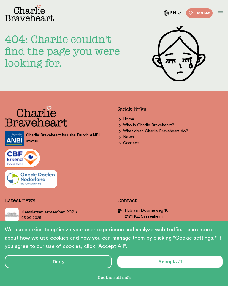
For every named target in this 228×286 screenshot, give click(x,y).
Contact (128, 143)
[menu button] (220, 13)
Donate (199, 12)
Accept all (170, 261)
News (126, 137)
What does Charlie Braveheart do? (153, 131)
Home (126, 119)
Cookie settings (114, 277)
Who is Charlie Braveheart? (146, 125)
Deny (58, 261)
